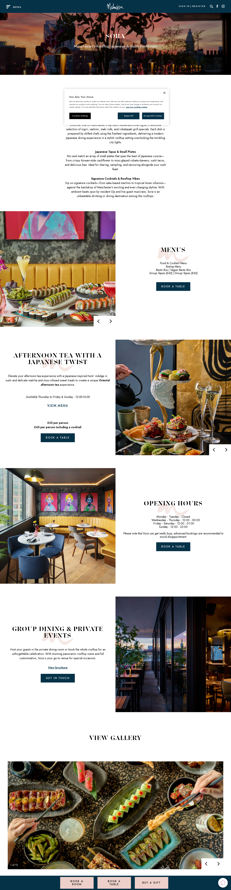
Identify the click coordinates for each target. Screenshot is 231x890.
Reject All (128, 115)
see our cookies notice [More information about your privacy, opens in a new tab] (136, 107)
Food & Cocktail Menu (173, 263)
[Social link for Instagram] (223, 6)
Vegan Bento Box (180, 270)
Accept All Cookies (153, 115)
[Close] (164, 92)
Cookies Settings (80, 115)
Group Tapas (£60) (186, 273)
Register (199, 6)
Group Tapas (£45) (160, 273)
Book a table (173, 286)
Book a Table (114, 882)
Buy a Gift (151, 883)
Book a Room (76, 882)
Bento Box (162, 270)
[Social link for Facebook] (217, 6)
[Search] (211, 6)
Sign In (184, 6)
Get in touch (58, 678)
